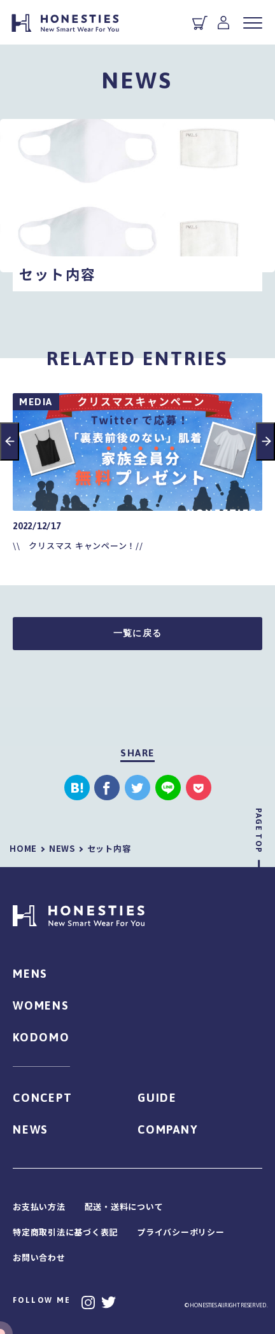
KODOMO (41, 1037)
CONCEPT (43, 1097)
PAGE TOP (259, 830)
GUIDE (157, 1097)
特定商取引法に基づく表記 (65, 1232)
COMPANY (168, 1129)
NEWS (30, 1129)
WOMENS (41, 1005)
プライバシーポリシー (181, 1232)
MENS (30, 973)
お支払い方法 (39, 1206)
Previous (9, 441)
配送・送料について (124, 1206)
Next (265, 441)
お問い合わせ (39, 1257)
